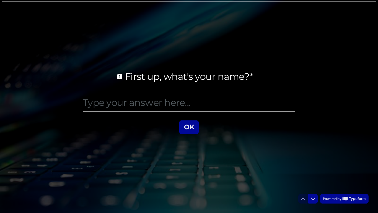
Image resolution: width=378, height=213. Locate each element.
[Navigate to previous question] (303, 199)
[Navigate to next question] (313, 199)
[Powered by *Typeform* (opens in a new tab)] (344, 199)
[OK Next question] (189, 127)
